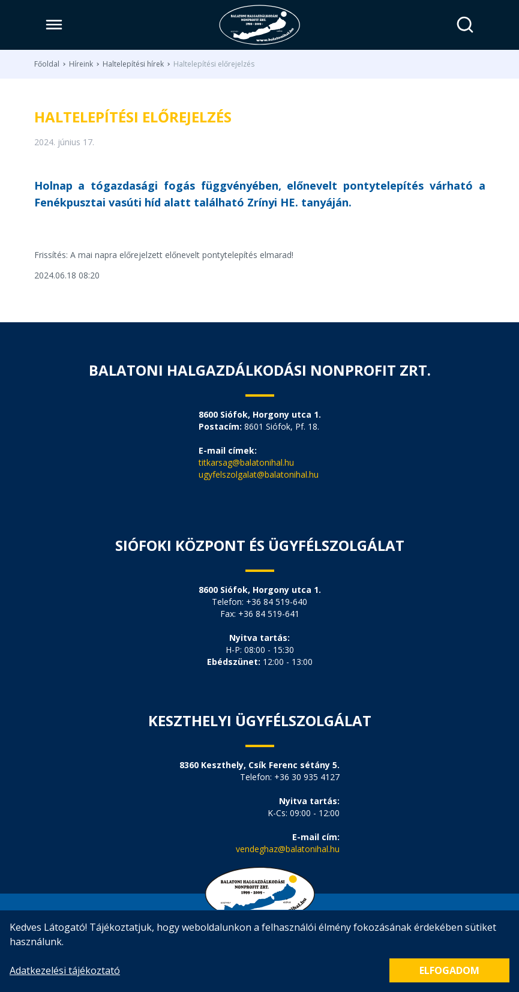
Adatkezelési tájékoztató (65, 970)
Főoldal (46, 64)
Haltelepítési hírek (133, 64)
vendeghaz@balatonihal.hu (288, 849)
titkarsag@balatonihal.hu (246, 462)
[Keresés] (465, 25)
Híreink (81, 64)
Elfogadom (449, 970)
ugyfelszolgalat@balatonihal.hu (259, 474)
